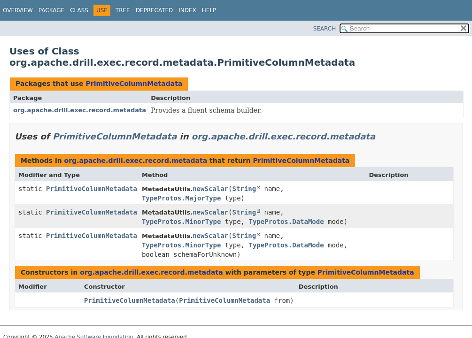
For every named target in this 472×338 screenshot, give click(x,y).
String (244, 188)
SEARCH (324, 28)
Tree (123, 10)
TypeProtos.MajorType (181, 198)
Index (187, 10)
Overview (18, 10)
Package (51, 10)
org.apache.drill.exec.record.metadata (79, 110)
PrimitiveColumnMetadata (133, 83)
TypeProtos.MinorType (181, 221)
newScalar (210, 188)
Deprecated (154, 10)
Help (209, 10)
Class (79, 10)
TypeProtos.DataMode (286, 221)
